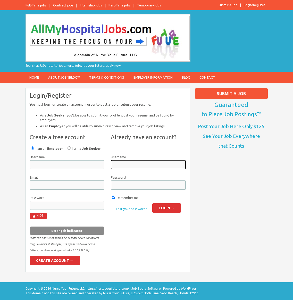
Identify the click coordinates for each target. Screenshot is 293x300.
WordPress (188, 288)
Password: (37, 197)
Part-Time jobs (119, 5)
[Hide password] (38, 216)
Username (37, 157)
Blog (186, 77)
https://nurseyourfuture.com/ (107, 288)
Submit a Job (228, 5)
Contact (207, 77)
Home (34, 77)
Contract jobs (63, 5)
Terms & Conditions (106, 77)
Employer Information (153, 77)
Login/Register (254, 5)
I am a (84, 148)
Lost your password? (131, 209)
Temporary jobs (149, 5)
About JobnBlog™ (64, 77)
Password (118, 177)
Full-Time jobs (36, 5)
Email (34, 177)
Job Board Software (146, 288)
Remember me (128, 197)
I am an (47, 148)
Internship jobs (91, 5)
